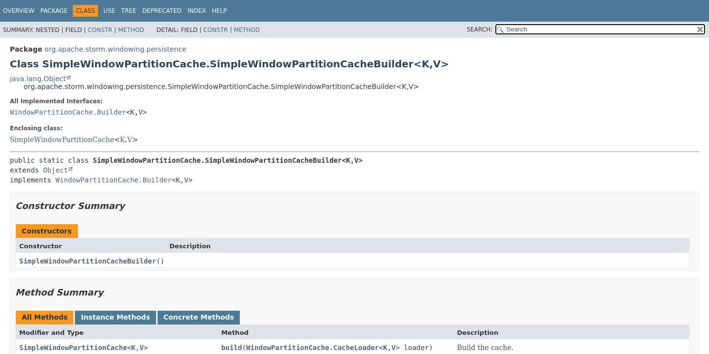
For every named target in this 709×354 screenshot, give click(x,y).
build (231, 348)
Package (53, 10)
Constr (100, 30)
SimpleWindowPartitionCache (62, 140)
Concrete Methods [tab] (198, 317)
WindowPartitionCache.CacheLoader (312, 348)
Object (55, 170)
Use (109, 10)
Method (131, 30)
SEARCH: (480, 29)
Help (219, 10)
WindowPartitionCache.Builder (68, 112)
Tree (128, 10)
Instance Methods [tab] (115, 317)
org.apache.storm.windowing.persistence (115, 49)
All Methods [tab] (44, 317)
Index (197, 10)
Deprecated (162, 10)
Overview (18, 10)
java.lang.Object (38, 79)
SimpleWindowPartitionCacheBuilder (87, 261)
